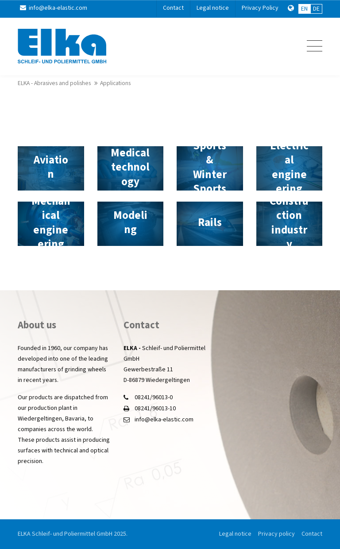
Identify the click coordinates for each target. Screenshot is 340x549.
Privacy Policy (260, 8)
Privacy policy (276, 534)
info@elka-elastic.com (53, 8)
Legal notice (213, 8)
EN (304, 8)
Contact (173, 8)
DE (316, 8)
